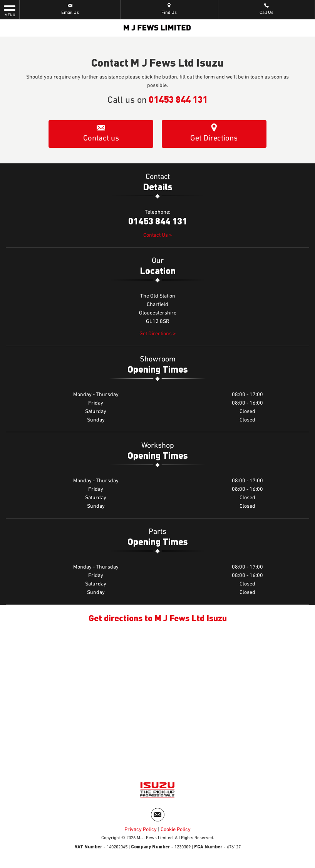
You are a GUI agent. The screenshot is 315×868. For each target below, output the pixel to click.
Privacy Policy (140, 832)
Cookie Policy (176, 832)
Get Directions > (157, 335)
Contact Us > (157, 236)
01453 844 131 (178, 99)
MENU (9, 10)
